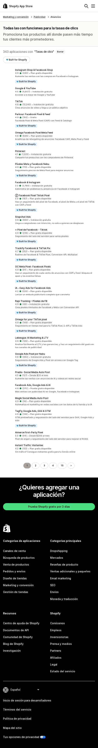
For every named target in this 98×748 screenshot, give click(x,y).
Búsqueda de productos (19, 557)
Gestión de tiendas (15, 592)
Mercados (56, 557)
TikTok (19, 101)
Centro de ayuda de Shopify (21, 623)
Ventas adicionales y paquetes (70, 571)
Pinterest (20, 151)
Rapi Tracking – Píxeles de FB (31, 301)
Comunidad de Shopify (18, 637)
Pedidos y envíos (14, 571)
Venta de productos (16, 564)
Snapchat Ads (23, 216)
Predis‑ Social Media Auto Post (32, 372)
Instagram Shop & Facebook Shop (34, 70)
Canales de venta (14, 550)
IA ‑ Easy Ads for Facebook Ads (33, 288)
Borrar (60, 51)
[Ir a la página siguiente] (71, 465)
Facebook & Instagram (27, 182)
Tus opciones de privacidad (21, 737)
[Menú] (93, 6)
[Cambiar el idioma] (25, 689)
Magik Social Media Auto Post (31, 398)
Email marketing (60, 578)
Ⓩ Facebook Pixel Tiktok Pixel (32, 195)
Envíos (54, 592)
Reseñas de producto (64, 564)
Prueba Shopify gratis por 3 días (49, 506)
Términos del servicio (17, 709)
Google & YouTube (25, 88)
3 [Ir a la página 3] (44, 465)
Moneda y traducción (64, 599)
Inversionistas (59, 637)
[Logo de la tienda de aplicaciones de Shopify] (18, 6)
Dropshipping (58, 550)
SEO (52, 585)
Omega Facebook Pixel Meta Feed (34, 132)
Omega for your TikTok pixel (31, 319)
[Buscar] (86, 6)
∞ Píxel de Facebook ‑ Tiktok (31, 229)
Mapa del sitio (12, 727)
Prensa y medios (61, 643)
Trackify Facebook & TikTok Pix (32, 248)
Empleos (55, 630)
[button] (49, 76)
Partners (55, 650)
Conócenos (57, 623)
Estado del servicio (62, 671)
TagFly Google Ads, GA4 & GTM (33, 411)
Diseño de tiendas (15, 578)
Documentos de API (16, 630)
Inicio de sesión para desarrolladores (27, 700)
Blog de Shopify (13, 643)
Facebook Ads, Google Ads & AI (33, 385)
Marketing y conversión (18, 585)
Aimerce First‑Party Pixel (29, 432)
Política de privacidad (17, 718)
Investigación (12, 650)
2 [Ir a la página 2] (35, 465)
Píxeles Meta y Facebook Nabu (32, 164)
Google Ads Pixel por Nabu (30, 353)
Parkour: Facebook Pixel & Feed (32, 114)
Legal (53, 664)
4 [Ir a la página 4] (53, 465)
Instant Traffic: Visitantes (29, 445)
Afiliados (55, 657)
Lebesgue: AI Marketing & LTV (31, 337)
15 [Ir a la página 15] (62, 465)
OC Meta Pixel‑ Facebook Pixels (33, 266)
